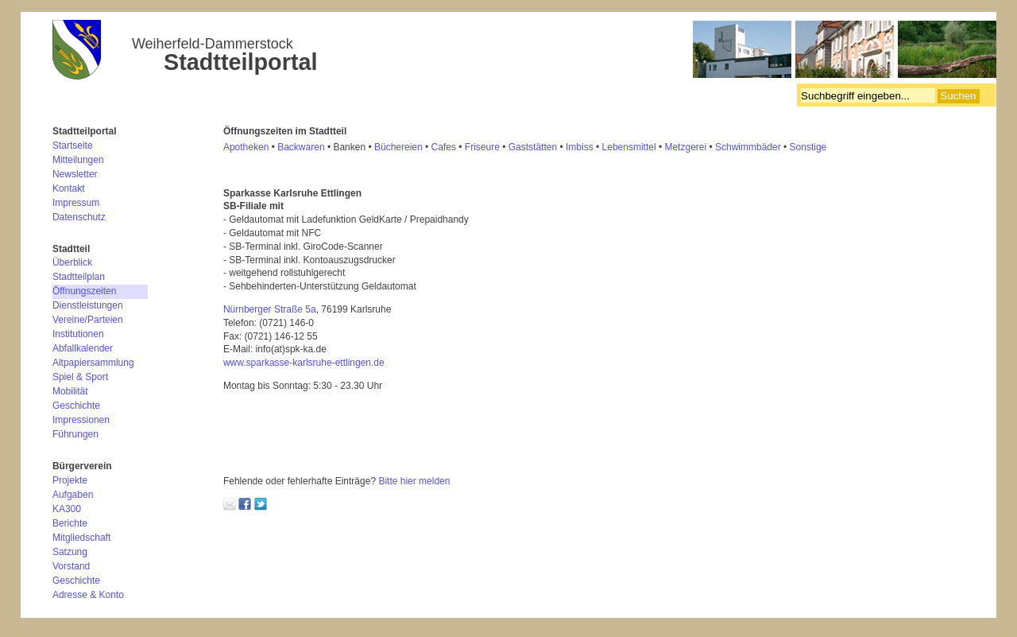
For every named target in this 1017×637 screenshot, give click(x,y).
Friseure (482, 147)
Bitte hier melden (414, 481)
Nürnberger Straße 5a (269, 309)
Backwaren (300, 147)
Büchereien (398, 147)
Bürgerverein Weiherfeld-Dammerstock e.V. (524, 52)
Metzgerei (685, 147)
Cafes (443, 147)
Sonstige (808, 147)
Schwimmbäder (748, 147)
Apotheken (246, 147)
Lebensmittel (629, 147)
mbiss (580, 147)
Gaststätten (532, 147)
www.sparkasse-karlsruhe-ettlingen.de (304, 362)
